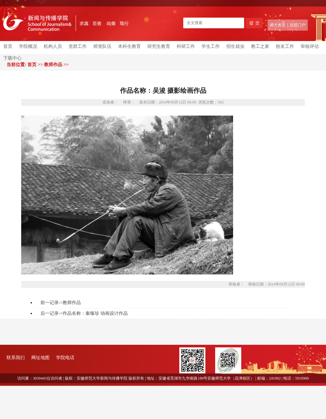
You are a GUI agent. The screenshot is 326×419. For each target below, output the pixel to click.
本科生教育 (129, 46)
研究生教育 (158, 46)
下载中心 (12, 58)
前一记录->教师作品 (60, 302)
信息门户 (297, 25)
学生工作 (210, 46)
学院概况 (28, 46)
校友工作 (285, 46)
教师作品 (53, 64)
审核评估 (310, 46)
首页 (7, 46)
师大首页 (278, 25)
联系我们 (16, 357)
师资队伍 (102, 46)
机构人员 (53, 46)
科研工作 (186, 46)
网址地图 (40, 357)
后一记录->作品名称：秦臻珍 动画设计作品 (84, 313)
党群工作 (77, 46)
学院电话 (65, 357)
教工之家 (260, 46)
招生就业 (235, 46)
